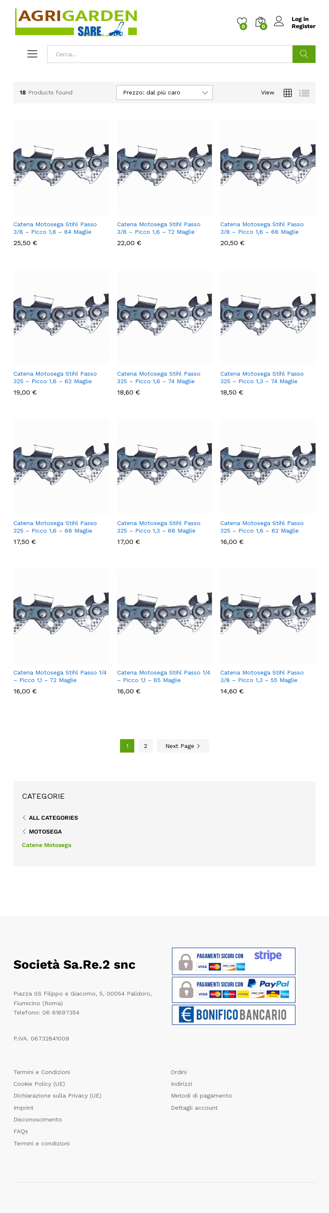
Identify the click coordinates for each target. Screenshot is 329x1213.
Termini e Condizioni (41, 1072)
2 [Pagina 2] (145, 745)
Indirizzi (181, 1083)
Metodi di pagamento (201, 1095)
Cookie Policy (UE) (39, 1083)
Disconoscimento (37, 1119)
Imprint (23, 1107)
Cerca (304, 54)
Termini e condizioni (41, 1143)
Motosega (45, 831)
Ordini (179, 1072)
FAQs (20, 1131)
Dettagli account (194, 1107)
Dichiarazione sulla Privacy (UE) (57, 1095)
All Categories (53, 817)
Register (304, 26)
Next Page (183, 745)
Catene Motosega (46, 845)
